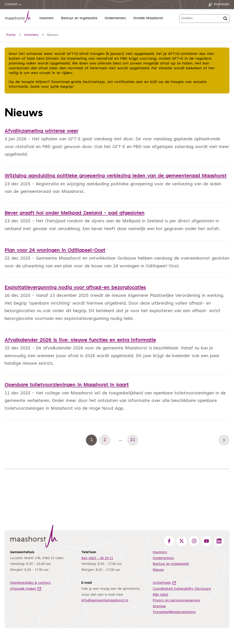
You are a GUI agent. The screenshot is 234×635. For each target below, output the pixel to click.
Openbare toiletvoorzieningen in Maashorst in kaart (67, 385)
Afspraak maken (26, 589)
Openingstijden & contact (30, 583)
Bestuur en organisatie (79, 18)
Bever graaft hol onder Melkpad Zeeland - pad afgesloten (74, 213)
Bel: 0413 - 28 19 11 (97, 558)
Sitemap (159, 606)
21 (134, 440)
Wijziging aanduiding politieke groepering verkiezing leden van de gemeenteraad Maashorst (115, 176)
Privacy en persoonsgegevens (176, 600)
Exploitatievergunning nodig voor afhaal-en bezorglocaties (75, 287)
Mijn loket (160, 595)
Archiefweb (164, 583)
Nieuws (158, 570)
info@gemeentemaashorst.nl (104, 600)
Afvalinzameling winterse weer (41, 131)
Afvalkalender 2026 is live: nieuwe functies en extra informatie (80, 340)
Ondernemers (115, 18)
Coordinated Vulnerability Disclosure (182, 589)
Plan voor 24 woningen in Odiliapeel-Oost (55, 250)
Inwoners (46, 18)
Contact (14, 4)
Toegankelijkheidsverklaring (174, 612)
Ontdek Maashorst (148, 18)
